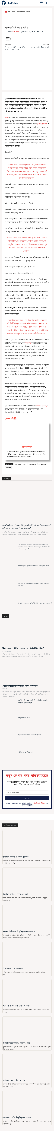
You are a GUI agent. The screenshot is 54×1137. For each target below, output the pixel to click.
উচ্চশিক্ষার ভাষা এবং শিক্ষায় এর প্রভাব (15, 894)
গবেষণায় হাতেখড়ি (41, 405)
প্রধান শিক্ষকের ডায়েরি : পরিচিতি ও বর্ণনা (16, 1043)
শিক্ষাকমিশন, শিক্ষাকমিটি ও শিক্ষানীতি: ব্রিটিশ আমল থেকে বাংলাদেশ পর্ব (34, 603)
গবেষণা (13, 12)
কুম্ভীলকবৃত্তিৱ (17, 464)
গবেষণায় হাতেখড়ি (42, 464)
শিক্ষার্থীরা (28, 343)
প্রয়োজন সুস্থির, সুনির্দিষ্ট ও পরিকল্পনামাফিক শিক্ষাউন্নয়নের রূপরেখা (33, 565)
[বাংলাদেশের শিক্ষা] (17, 2)
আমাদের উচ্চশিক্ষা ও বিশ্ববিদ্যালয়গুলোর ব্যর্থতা (19, 931)
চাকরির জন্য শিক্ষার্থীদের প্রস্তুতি (40, 47)
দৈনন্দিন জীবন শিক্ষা (24, 717)
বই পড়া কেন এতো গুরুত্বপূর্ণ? (13, 968)
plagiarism (42, 124)
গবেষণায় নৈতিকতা (32, 464)
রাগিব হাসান (15, 32)
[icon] (6, 12)
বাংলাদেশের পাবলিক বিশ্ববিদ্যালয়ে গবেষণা (17, 1117)
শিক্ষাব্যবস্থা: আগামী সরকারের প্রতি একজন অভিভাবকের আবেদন (15, 48)
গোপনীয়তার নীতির (38, 803)
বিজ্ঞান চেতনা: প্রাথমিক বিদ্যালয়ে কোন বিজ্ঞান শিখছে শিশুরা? (23, 648)
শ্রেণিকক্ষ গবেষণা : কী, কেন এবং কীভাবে (16, 1005)
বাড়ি (9, 12)
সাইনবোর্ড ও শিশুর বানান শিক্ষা (27, 752)
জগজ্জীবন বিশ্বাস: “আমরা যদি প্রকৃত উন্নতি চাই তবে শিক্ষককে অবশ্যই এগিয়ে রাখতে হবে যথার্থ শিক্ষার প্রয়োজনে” (27, 527)
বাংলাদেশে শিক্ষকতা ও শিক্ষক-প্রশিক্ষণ (15, 856)
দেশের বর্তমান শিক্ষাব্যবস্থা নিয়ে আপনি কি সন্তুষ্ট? (20, 685)
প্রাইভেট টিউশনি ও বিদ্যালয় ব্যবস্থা (29, 735)
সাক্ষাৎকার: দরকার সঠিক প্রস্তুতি (14, 1080)
